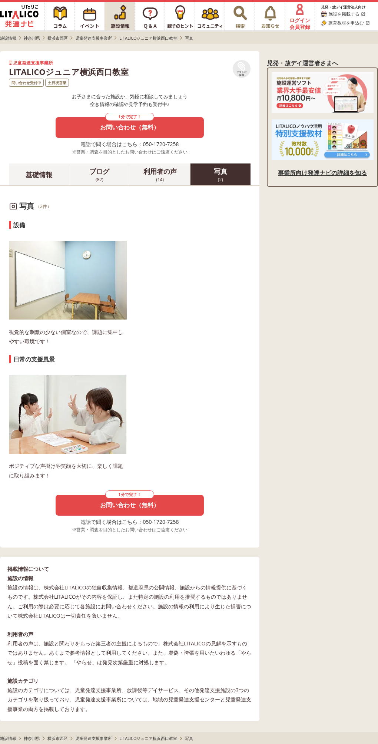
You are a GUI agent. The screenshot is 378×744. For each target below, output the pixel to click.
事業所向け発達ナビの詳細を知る (322, 173)
